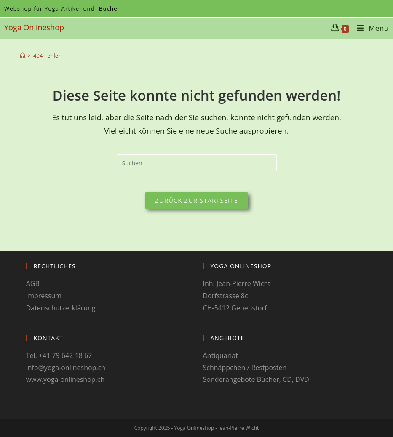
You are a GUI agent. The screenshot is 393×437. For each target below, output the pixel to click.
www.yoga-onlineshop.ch (65, 379)
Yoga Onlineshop (34, 27)
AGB (33, 283)
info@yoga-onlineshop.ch (65, 367)
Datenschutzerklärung (61, 308)
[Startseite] (22, 55)
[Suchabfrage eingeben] (197, 162)
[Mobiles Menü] (370, 28)
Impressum (43, 295)
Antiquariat (220, 355)
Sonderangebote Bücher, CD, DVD (256, 379)
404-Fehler (46, 55)
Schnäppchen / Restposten (245, 367)
